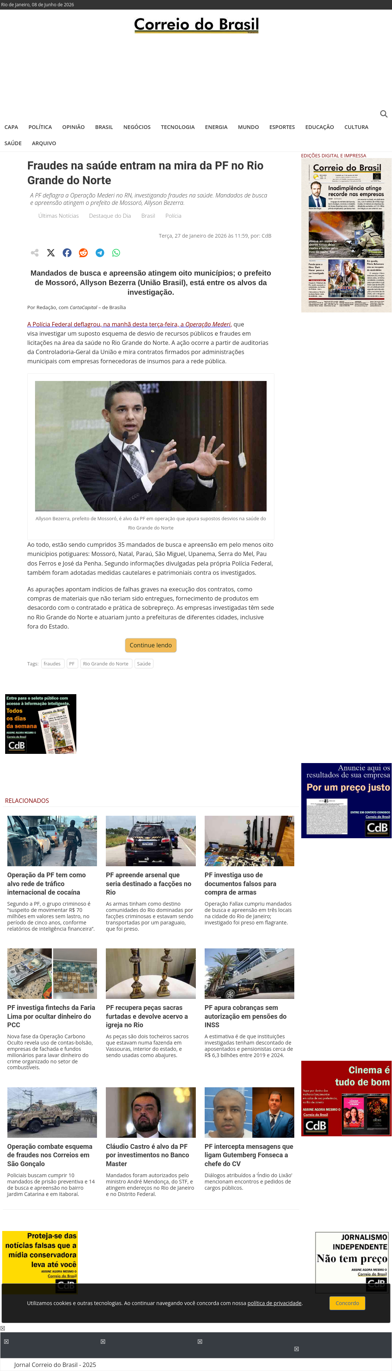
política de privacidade (274, 1303)
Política (40, 126)
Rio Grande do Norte (105, 663)
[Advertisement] (196, 75)
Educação (319, 126)
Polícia (173, 215)
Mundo (248, 126)
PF (71, 663)
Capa (11, 126)
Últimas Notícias (58, 215)
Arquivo (44, 143)
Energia (216, 126)
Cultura (356, 126)
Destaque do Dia (110, 215)
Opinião (73, 126)
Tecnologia (178, 126)
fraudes (52, 663)
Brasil (104, 126)
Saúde (13, 143)
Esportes (282, 126)
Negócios (137, 126)
